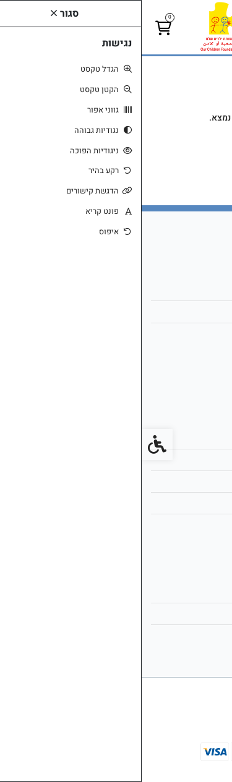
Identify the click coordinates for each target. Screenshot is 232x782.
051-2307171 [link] (184, 333)
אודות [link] (200, 289)
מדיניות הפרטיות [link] (181, 502)
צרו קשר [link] (195, 437)
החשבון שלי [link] (189, 591)
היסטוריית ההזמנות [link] (176, 613)
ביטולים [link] (196, 524)
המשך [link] (116, 154)
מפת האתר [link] (190, 459)
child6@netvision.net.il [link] (167, 311)
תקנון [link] (200, 481)
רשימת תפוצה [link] (185, 635)
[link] (116, 26)
